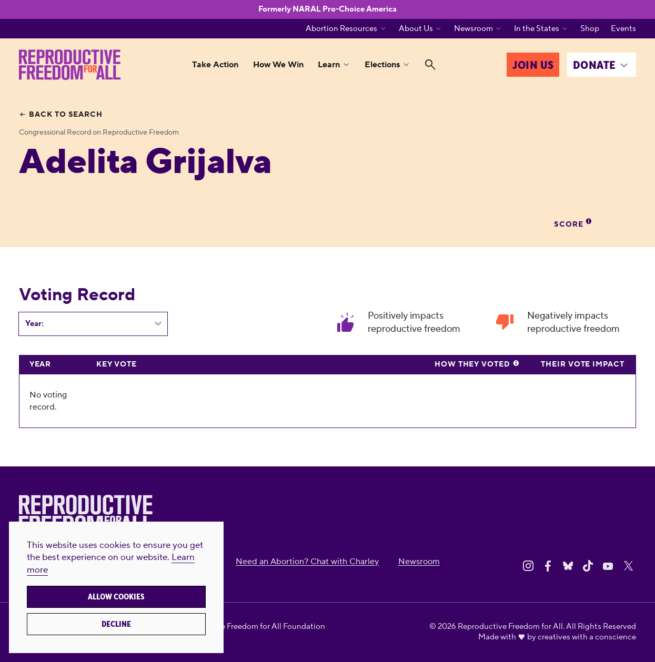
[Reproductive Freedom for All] (69, 64)
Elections (382, 64)
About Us (416, 29)
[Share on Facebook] (548, 566)
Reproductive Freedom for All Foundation (250, 627)
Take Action (215, 64)
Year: (34, 324)
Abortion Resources (341, 29)
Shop (589, 29)
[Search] (430, 64)
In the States (536, 29)
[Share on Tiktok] (588, 566)
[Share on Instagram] (528, 566)
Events (623, 29)
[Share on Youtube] (608, 566)
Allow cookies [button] (116, 597)
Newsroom (473, 29)
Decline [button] (116, 624)
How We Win (278, 64)
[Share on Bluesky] (568, 566)
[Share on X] (628, 566)
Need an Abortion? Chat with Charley (307, 561)
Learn (329, 64)
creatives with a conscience (587, 637)
